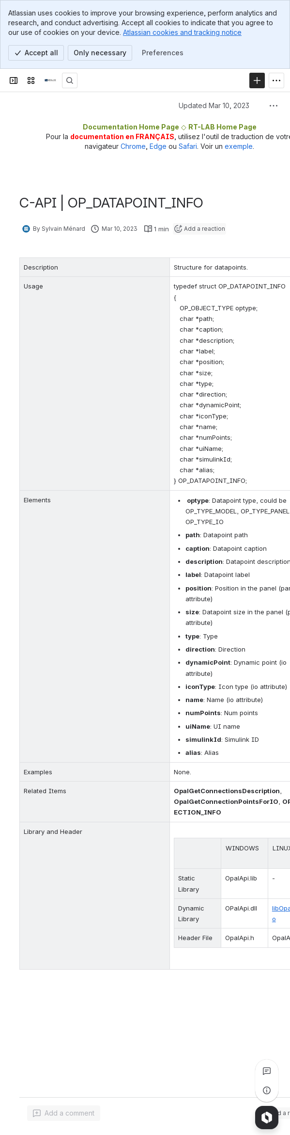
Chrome (133, 146)
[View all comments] (267, 1071)
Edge (158, 146)
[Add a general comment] (63, 1113)
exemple (239, 146)
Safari (188, 146)
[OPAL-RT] (50, 80)
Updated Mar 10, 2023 (214, 105)
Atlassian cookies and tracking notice (182, 32)
